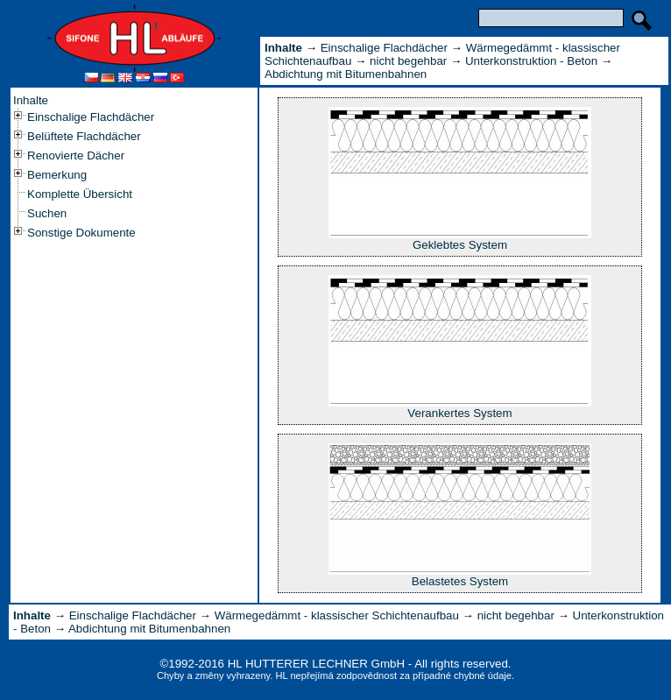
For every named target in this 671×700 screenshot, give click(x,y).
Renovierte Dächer (75, 155)
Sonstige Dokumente (81, 232)
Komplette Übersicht (79, 194)
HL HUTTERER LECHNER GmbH (316, 663)
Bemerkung (57, 174)
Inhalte (30, 100)
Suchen (47, 213)
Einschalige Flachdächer (90, 117)
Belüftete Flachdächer (84, 136)
